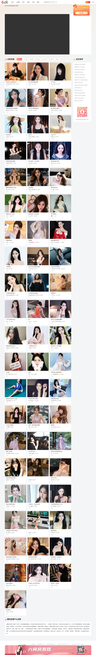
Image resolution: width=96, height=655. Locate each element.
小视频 (18, 3)
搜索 (56, 2)
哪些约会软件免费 (78, 100)
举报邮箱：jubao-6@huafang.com (64, 648)
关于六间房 (23, 644)
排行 (23, 2)
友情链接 (23, 646)
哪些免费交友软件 (78, 90)
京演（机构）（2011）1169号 (77, 644)
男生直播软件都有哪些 (79, 69)
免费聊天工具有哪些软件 (80, 74)
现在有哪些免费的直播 (79, 77)
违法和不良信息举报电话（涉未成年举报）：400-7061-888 (42, 650)
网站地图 (23, 648)
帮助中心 (23, 650)
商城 (28, 3)
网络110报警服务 (34, 648)
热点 (8, 5)
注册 (93, 2)
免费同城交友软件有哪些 (80, 64)
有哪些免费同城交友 (79, 72)
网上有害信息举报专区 (76, 646)
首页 (12, 3)
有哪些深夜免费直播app (79, 93)
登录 (88, 2)
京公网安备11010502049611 (63, 646)
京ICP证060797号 (40, 644)
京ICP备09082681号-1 (50, 644)
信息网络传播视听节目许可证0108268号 (39, 646)
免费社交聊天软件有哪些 (80, 95)
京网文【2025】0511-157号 (63, 644)
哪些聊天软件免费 (78, 82)
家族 (38, 3)
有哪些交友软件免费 (79, 98)
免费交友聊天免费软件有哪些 (81, 85)
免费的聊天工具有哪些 (79, 67)
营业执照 (33, 644)
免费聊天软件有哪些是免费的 (81, 80)
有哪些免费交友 (77, 87)
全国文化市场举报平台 (50, 648)
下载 (33, 2)
